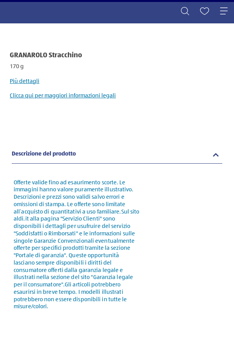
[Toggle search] (185, 11)
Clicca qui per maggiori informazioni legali (63, 96)
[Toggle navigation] (224, 11)
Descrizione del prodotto (44, 154)
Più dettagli (24, 81)
